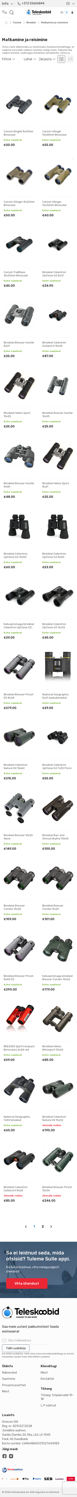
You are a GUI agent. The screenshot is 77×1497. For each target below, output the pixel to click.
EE (68, 4)
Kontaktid (47, 1379)
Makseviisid (9, 1372)
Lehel (28, 59)
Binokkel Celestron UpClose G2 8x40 (54, 555)
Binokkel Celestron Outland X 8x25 (16, 1189)
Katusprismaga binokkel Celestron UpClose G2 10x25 (19, 627)
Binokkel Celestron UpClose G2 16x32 (54, 625)
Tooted (17, 22)
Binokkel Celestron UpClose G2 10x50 (16, 555)
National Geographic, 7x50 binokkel (17, 1118)
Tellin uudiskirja (16, 1348)
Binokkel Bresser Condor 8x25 (52, 907)
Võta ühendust (27, 1283)
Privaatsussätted (14, 1385)
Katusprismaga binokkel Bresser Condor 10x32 (57, 977)
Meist (5, 1391)
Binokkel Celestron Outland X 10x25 (54, 344)
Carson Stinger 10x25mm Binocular (54, 133)
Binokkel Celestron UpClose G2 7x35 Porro (57, 766)
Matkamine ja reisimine (54, 22)
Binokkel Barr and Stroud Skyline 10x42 (55, 837)
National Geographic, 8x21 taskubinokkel (55, 696)
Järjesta (45, 59)
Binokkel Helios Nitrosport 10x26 (52, 1048)
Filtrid (6, 59)
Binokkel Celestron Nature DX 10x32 (54, 1118)
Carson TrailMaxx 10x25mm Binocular (16, 274)
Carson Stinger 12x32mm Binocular (54, 203)
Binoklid (31, 22)
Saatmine (8, 1379)
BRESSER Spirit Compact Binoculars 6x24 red (19, 1048)
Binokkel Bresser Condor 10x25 (14, 907)
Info (5, 4)
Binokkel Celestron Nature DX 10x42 (16, 766)
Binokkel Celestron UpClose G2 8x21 (54, 274)
